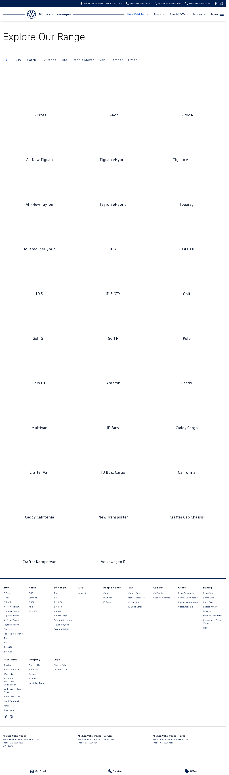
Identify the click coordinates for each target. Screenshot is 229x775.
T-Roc (7, 597)
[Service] (114, 771)
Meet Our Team (37, 683)
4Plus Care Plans (12, 696)
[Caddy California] (39, 500)
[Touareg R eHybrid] (39, 232)
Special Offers (179, 14)
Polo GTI (33, 611)
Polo (31, 606)
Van (102, 60)
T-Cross (7, 593)
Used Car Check (11, 701)
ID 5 (6, 642)
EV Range (48, 60)
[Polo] (187, 321)
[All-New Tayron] (39, 188)
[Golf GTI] (39, 321)
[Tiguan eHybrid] (113, 143)
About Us (33, 669)
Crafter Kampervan (188, 602)
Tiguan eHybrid (11, 611)
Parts (6, 705)
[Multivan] (39, 411)
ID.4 (6, 638)
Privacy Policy (61, 665)
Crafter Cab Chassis (188, 597)
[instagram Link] (221, 3)
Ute (64, 60)
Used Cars (208, 602)
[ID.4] (113, 232)
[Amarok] (113, 366)
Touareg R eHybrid (13, 633)
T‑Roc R (7, 602)
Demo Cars (208, 597)
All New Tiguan (11, 606)
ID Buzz (57, 611)
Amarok (82, 593)
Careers (32, 674)
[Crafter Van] (39, 455)
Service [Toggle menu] (199, 14)
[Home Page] (19, 14)
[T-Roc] (113, 98)
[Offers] (191, 771)
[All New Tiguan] (39, 143)
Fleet (206, 627)
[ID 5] (39, 277)
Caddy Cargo (134, 593)
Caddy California (161, 597)
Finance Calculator (212, 615)
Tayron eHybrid (11, 624)
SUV (18, 60)
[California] (187, 455)
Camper (117, 60)
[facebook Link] (216, 3)
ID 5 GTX (8, 647)
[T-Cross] (39, 98)
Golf (31, 593)
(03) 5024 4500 (16, 742)
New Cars (208, 593)
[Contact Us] (101, 3)
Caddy (106, 593)
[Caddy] (187, 366)
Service (7, 665)
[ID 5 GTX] (113, 277)
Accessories (10, 710)
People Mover (83, 60)
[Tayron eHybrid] (113, 188)
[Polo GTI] (39, 366)
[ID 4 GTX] (187, 232)
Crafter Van (134, 602)
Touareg (8, 629)
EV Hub (32, 678)
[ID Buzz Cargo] (113, 455)
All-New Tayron (11, 620)
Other (132, 60)
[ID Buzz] (113, 411)
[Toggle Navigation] (217, 14)
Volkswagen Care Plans (13, 690)
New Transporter (137, 597)
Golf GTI (33, 597)
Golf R (32, 602)
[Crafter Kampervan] (39, 545)
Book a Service (11, 669)
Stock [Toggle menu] (159, 14)
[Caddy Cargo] (187, 411)
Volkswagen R (185, 606)
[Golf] (187, 277)
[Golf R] (113, 321)
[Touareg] (187, 188)
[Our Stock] (38, 771)
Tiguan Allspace (12, 615)
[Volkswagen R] (113, 545)
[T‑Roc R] (187, 98)
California (158, 593)
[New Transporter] (113, 500)
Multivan (107, 597)
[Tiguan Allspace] (187, 143)
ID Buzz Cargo (61, 615)
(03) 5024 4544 (91, 742)
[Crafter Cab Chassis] (187, 500)
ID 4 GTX (8, 651)
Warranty (8, 674)
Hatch (31, 60)
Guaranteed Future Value (213, 622)
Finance (207, 611)
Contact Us (34, 665)
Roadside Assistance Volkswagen (10, 681)
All (7, 60)
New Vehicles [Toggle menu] (138, 14)
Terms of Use (60, 669)
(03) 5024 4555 (166, 742)
